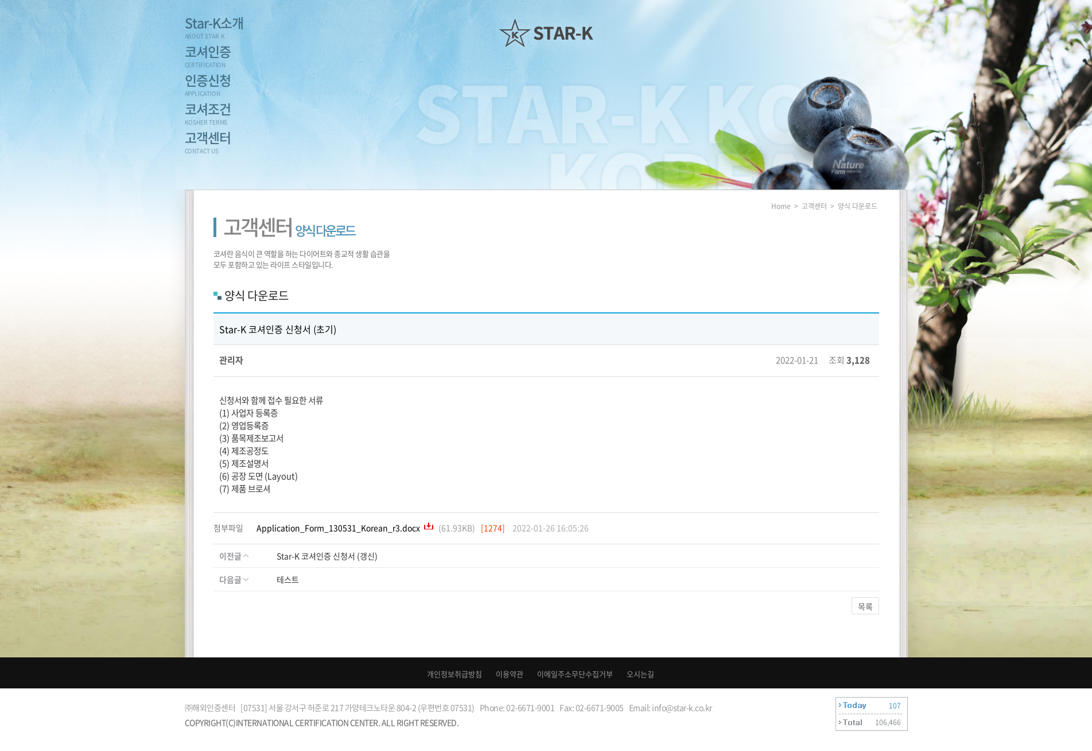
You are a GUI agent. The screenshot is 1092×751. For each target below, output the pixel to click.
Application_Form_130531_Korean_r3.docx (339, 527)
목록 (865, 606)
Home (781, 206)
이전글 (233, 556)
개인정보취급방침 (454, 673)
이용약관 (509, 673)
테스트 (288, 579)
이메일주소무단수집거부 (575, 673)
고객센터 (814, 206)
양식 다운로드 (857, 206)
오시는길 (640, 673)
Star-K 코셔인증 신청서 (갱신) (327, 556)
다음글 (233, 579)
